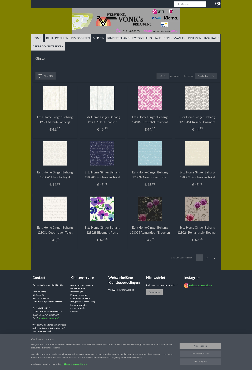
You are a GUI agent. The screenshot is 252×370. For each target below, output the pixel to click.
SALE (158, 38)
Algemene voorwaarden (81, 285)
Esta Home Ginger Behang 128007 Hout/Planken (102, 119)
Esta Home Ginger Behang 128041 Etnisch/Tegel (55, 174)
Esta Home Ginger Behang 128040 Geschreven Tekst (102, 174)
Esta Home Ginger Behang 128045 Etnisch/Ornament (197, 119)
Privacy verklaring (78, 295)
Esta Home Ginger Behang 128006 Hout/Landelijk (55, 119)
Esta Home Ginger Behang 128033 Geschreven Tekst (197, 174)
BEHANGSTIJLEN (57, 38)
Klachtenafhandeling (80, 298)
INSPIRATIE (211, 38)
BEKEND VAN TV (174, 38)
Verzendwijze (76, 291)
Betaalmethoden (78, 288)
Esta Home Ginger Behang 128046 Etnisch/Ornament (150, 119)
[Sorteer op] (206, 76)
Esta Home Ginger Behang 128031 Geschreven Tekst (55, 230)
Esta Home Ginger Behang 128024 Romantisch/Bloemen (197, 230)
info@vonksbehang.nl (49, 318)
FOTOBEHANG (142, 38)
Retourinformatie (78, 305)
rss (152, 364)
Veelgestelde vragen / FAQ (82, 301)
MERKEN (99, 38)
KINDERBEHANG (118, 38)
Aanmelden (154, 292)
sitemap (146, 364)
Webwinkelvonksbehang (200, 285)
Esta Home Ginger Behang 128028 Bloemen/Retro (102, 230)
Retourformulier (78, 308)
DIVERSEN (194, 38)
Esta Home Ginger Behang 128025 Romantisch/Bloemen (150, 230)
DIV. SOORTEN (80, 38)
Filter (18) (45, 76)
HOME (36, 38)
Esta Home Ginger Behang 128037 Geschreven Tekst (150, 174)
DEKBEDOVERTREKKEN (48, 46)
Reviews (74, 311)
